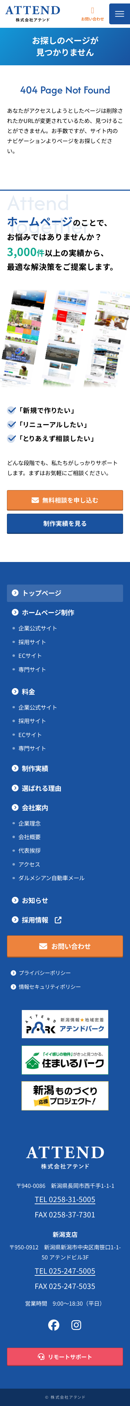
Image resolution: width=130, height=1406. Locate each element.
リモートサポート (65, 1357)
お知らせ (35, 900)
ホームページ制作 (48, 612)
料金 (28, 691)
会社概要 (29, 837)
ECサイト (30, 656)
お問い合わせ (92, 13)
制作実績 (35, 768)
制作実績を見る (65, 523)
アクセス (29, 864)
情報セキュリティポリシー (50, 987)
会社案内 (35, 807)
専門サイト (32, 669)
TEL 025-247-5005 (65, 1270)
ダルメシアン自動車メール (51, 878)
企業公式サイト (37, 628)
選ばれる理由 (41, 788)
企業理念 (29, 823)
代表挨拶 (29, 850)
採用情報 (41, 920)
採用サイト (32, 642)
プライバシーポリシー (45, 973)
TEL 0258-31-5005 (65, 1199)
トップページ (41, 593)
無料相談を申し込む (65, 500)
